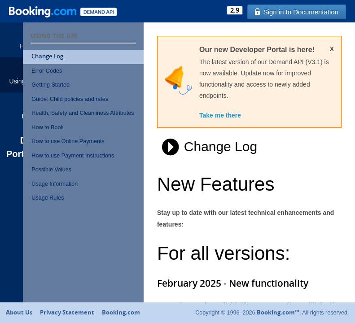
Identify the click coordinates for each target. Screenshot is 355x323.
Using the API (28, 74)
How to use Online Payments (101, 150)
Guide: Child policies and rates (103, 99)
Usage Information (88, 192)
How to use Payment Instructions (106, 164)
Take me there (246, 127)
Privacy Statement (67, 312)
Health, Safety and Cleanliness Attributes (103, 117)
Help (28, 109)
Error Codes (80, 71)
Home (28, 39)
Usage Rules (81, 206)
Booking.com (121, 312)
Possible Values (85, 178)
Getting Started (84, 85)
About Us (19, 312)
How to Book (81, 136)
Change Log (81, 56)
